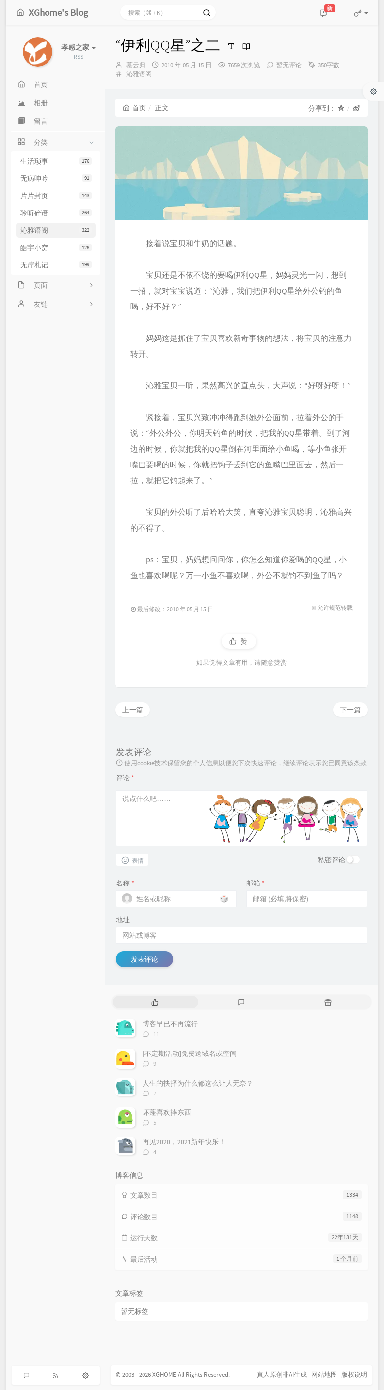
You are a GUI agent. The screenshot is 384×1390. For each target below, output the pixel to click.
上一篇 (132, 709)
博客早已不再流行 (170, 1023)
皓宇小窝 (56, 247)
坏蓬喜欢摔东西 (167, 1112)
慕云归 (135, 65)
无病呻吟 (56, 178)
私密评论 (331, 859)
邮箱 (255, 883)
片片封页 (56, 195)
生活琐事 (56, 161)
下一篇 (350, 709)
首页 (134, 107)
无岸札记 (56, 264)
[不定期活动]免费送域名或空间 (190, 1053)
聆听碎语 (56, 213)
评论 (125, 777)
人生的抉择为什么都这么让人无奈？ (198, 1083)
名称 (125, 883)
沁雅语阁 (56, 230)
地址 (123, 919)
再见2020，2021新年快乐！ (184, 1141)
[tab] (155, 1002)
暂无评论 (289, 65)
